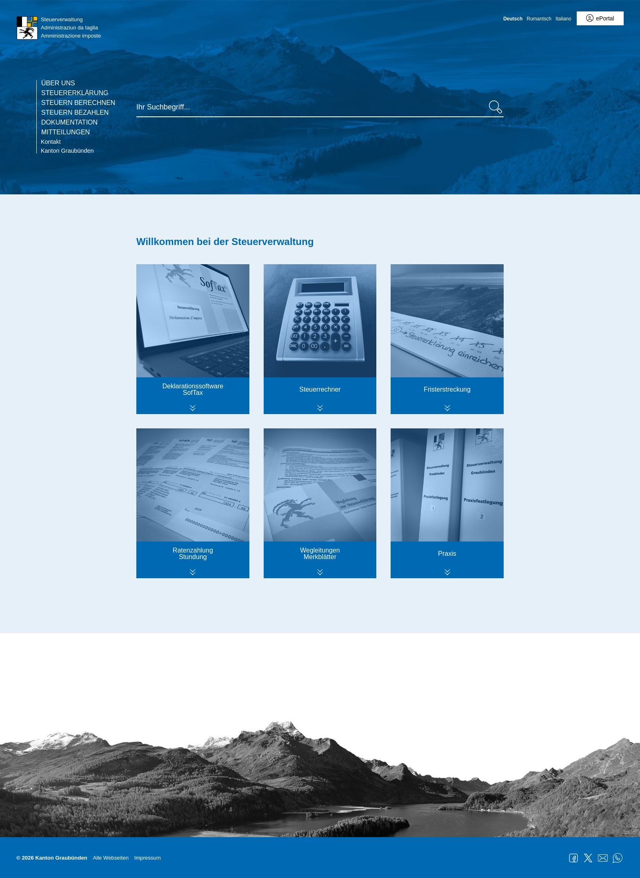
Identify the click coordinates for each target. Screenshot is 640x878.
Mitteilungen (65, 132)
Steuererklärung (74, 93)
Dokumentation (69, 122)
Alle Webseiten (111, 858)
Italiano (563, 19)
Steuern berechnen (78, 103)
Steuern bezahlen (75, 112)
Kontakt (51, 142)
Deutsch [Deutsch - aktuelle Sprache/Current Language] (512, 19)
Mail (603, 858)
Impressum (147, 858)
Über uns (58, 83)
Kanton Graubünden (67, 151)
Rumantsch (539, 19)
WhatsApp (617, 858)
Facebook (573, 858)
